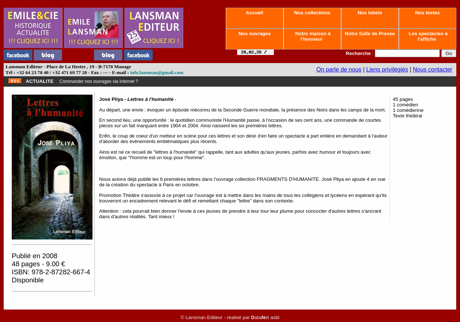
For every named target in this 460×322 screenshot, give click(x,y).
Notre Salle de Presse (370, 33)
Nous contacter (433, 69)
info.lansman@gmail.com (157, 72)
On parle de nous (339, 69)
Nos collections (312, 12)
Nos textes (427, 12)
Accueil (254, 12)
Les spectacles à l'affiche (428, 36)
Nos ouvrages (254, 33)
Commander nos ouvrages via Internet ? (98, 81)
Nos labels (369, 12)
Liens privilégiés (387, 69)
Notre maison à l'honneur (312, 36)
